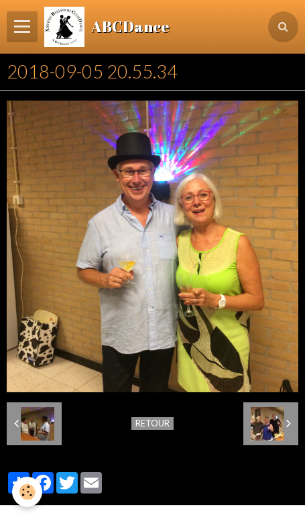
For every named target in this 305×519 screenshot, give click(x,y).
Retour (152, 423)
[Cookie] (27, 492)
